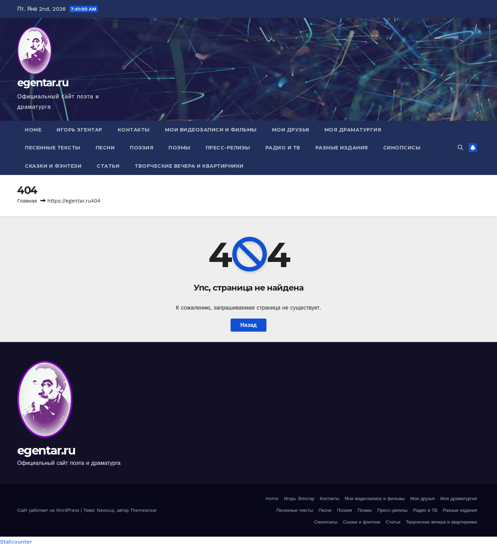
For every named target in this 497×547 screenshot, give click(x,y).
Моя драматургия (352, 130)
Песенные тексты (52, 148)
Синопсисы (402, 148)
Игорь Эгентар (80, 130)
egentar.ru (42, 82)
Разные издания (341, 148)
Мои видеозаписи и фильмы (211, 130)
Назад (248, 325)
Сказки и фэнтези (53, 166)
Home (33, 130)
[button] (460, 147)
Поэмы (179, 148)
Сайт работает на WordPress (49, 510)
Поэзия (141, 148)
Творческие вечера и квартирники (189, 166)
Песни (105, 148)
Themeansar (143, 510)
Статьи (108, 166)
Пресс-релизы (228, 148)
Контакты (134, 130)
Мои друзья (290, 130)
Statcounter (16, 541)
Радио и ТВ (282, 148)
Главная (27, 201)
